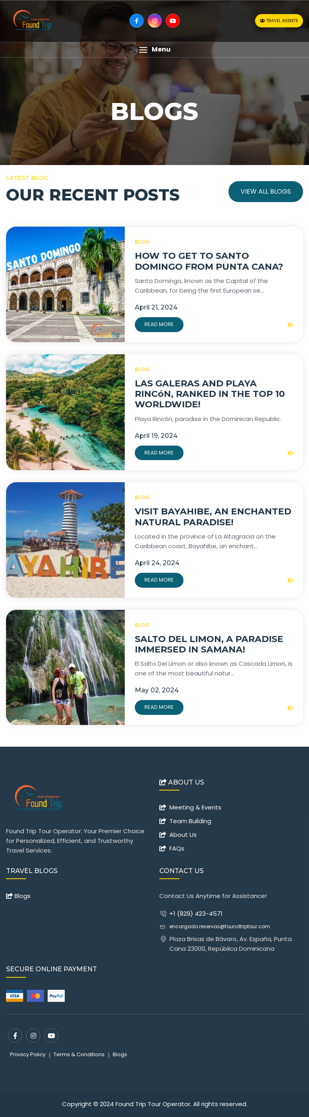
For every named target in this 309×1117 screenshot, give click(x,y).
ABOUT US (181, 782)
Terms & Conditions (79, 1054)
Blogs (18, 896)
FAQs (176, 848)
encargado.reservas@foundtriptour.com (219, 926)
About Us (183, 834)
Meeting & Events (195, 807)
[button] (154, 49)
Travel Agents (279, 21)
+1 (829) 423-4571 (195, 913)
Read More (159, 324)
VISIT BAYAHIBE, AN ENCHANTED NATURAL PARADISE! (213, 516)
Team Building (190, 821)
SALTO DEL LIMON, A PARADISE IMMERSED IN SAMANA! (209, 644)
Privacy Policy (27, 1054)
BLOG (142, 242)
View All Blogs (266, 191)
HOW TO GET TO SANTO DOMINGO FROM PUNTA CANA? (209, 261)
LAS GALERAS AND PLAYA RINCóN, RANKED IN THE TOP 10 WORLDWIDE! (210, 394)
